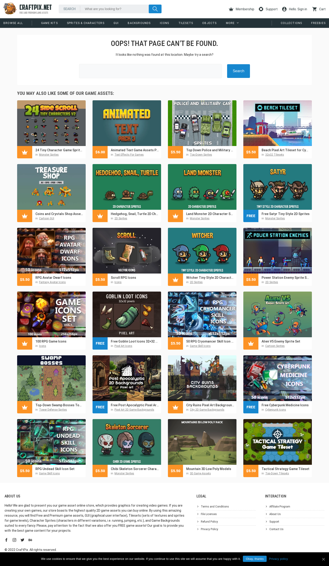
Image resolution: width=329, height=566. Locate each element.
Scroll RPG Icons (123, 277)
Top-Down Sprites (201, 154)
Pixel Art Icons (123, 346)
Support (268, 9)
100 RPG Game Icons (50, 341)
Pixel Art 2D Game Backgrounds (134, 409)
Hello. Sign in (294, 9)
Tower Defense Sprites (53, 409)
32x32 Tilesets (274, 154)
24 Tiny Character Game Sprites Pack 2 (59, 150)
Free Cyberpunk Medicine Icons (285, 405)
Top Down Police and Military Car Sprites (210, 150)
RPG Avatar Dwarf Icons (53, 277)
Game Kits (49, 23)
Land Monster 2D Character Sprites (210, 214)
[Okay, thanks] (323, 559)
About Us (275, 514)
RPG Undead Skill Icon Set (54, 469)
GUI (116, 23)
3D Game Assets (200, 473)
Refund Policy (209, 521)
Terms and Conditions (215, 506)
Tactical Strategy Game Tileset (285, 469)
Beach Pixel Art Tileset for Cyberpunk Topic (286, 150)
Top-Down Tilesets (277, 473)
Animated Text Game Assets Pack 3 (135, 150)
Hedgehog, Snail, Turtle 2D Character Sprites (135, 214)
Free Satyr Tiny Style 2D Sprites (286, 214)
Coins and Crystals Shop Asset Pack (59, 214)
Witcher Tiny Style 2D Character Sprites (210, 277)
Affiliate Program (279, 506)
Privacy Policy (209, 529)
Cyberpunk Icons (275, 409)
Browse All (13, 23)
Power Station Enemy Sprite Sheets (286, 277)
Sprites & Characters (85, 23)
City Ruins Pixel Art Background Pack (210, 405)
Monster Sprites (49, 154)
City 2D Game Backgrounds (207, 409)
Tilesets (185, 23)
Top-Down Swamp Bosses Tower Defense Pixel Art (59, 405)
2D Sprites (120, 218)
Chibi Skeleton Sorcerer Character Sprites (135, 469)
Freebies (318, 23)
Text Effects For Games (129, 154)
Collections (291, 23)
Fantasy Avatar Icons (52, 282)
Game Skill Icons (200, 346)
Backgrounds (139, 23)
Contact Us (276, 529)
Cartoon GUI (46, 218)
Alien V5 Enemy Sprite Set (281, 341)
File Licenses (209, 514)
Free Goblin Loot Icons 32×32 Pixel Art (135, 341)
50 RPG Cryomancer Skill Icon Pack (210, 341)
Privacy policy (278, 559)
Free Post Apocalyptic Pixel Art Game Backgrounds (135, 405)
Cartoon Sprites (275, 346)
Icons (164, 23)
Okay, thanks (255, 559)
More (230, 23)
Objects (209, 23)
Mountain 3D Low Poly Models (208, 469)
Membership (241, 9)
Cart (319, 9)
